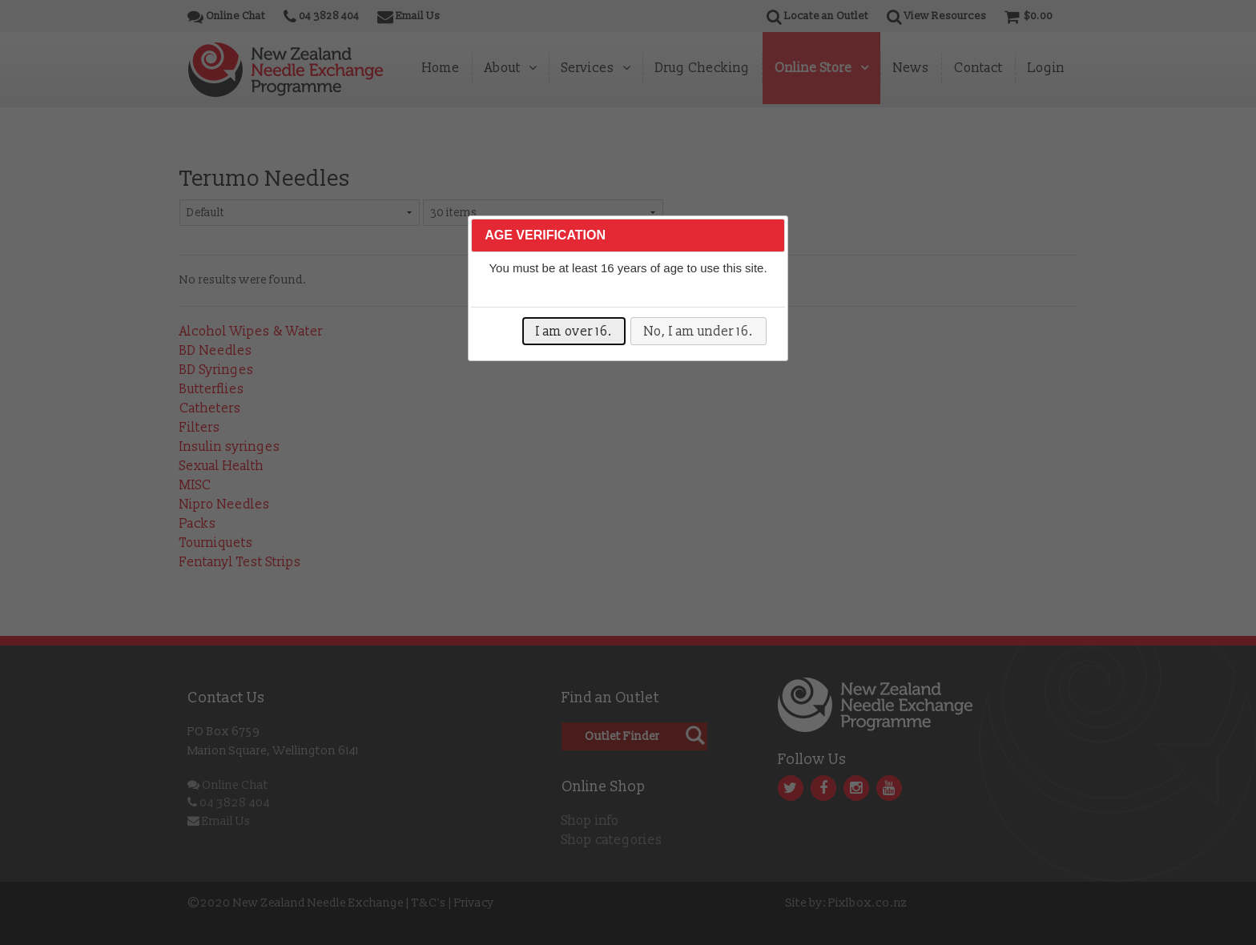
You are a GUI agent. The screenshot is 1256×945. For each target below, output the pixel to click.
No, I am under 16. (698, 332)
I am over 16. (574, 332)
